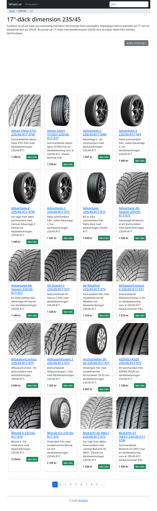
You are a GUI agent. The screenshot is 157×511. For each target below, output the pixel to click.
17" (31, 11)
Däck (12, 11)
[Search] (128, 4)
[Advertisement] (78, 69)
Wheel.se (15, 4)
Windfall (83, 500)
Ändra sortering (135, 43)
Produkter (31, 4)
